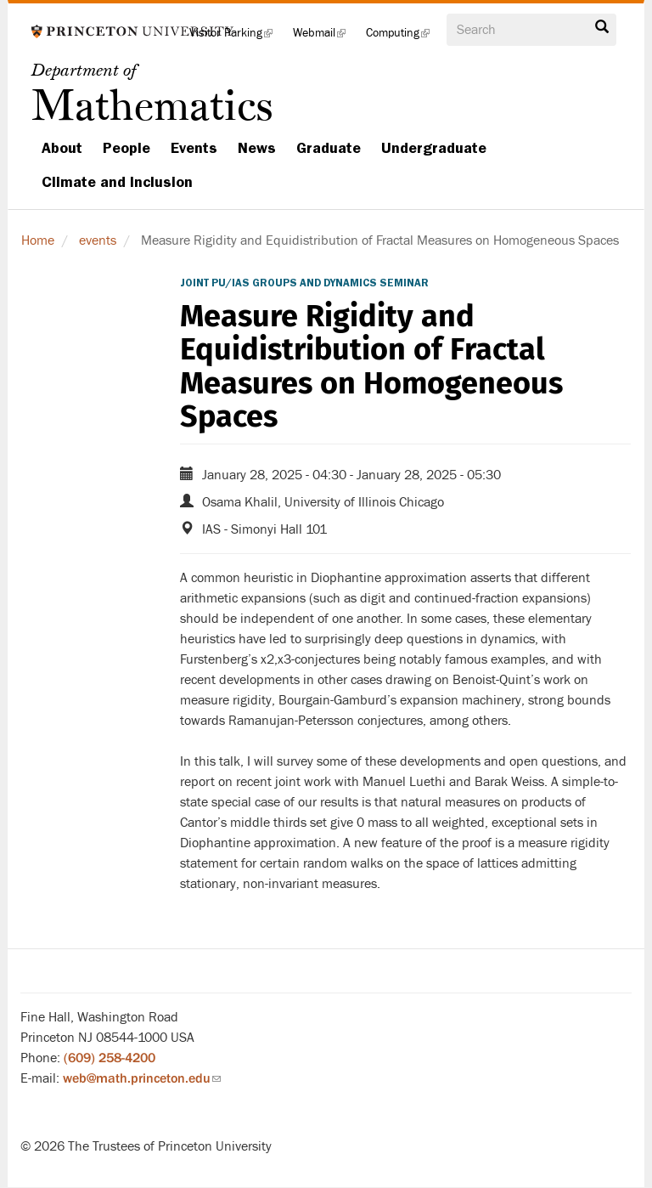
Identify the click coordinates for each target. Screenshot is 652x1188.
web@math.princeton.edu (142, 1078)
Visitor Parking (236, 37)
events (97, 240)
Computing (403, 37)
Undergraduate (433, 148)
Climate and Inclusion (117, 182)
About (62, 148)
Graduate (328, 148)
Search (602, 27)
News (257, 148)
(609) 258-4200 (109, 1058)
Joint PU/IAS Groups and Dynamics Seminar (304, 283)
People (126, 148)
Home (37, 240)
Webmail (324, 37)
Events (194, 148)
